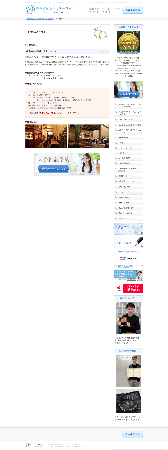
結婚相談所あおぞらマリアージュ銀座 (69, 446)
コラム (121, 153)
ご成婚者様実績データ (127, 163)
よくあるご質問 (124, 158)
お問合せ (121, 143)
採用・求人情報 (124, 187)
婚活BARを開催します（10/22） (41, 51)
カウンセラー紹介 (125, 148)
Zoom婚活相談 (124, 197)
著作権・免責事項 (125, 213)
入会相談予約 (123, 138)
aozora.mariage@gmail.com (47, 108)
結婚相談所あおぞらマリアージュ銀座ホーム (129, 105)
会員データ (122, 176)
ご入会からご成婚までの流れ (129, 125)
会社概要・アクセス (126, 181)
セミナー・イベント (126, 192)
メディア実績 (123, 203)
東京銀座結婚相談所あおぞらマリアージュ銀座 (63, 445)
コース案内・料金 (125, 119)
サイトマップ (123, 218)
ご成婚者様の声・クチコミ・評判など (129, 170)
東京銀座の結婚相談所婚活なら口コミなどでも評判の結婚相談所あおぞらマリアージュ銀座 (52, 2)
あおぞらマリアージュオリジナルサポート (129, 113)
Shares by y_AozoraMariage (128, 251)
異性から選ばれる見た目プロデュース (129, 131)
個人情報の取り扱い (126, 208)
